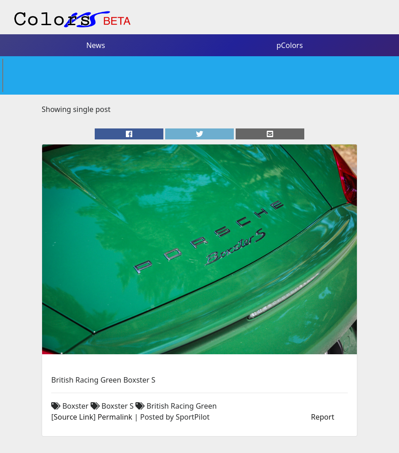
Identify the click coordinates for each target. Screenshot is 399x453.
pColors (289, 45)
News (95, 45)
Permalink (114, 417)
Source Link (73, 417)
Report (322, 417)
